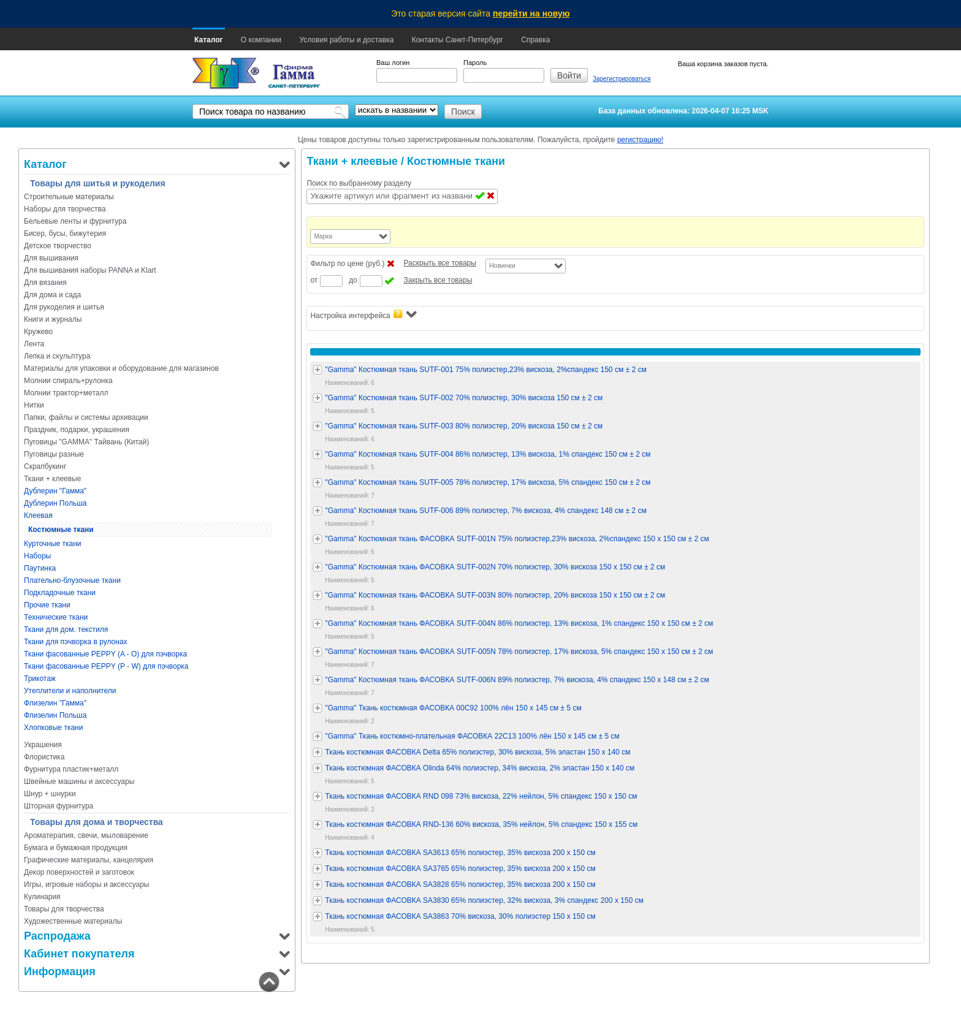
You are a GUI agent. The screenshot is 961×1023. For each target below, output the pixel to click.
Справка (535, 40)
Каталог (208, 40)
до (353, 280)
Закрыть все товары (437, 280)
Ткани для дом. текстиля (66, 629)
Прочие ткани (47, 605)
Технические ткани (56, 617)
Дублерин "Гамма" (55, 491)
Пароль (475, 62)
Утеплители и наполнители (70, 690)
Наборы (37, 556)
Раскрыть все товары (439, 263)
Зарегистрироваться (622, 78)
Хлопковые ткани (53, 727)
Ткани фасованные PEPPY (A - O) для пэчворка (105, 654)
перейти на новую (531, 13)
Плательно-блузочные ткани (72, 580)
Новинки (502, 265)
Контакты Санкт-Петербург (457, 40)
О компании (261, 40)
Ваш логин (392, 62)
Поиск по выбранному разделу (358, 183)
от (313, 280)
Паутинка (40, 568)
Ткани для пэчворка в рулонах (75, 641)
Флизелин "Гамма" (55, 703)
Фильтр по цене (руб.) (347, 263)
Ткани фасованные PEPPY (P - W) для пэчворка (106, 666)
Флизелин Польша (55, 715)
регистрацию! (640, 139)
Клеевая (38, 515)
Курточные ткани (53, 543)
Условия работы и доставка (346, 40)
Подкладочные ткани (60, 592)
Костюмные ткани (61, 529)
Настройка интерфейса (363, 315)
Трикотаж (40, 678)
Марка (323, 236)
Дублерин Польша (55, 503)
